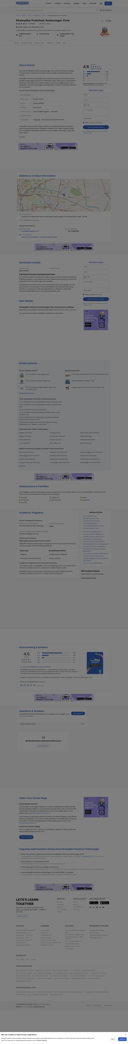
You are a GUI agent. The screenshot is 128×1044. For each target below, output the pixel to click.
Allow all (122, 1039)
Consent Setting (41, 1040)
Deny (112, 1039)
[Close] (125, 1034)
